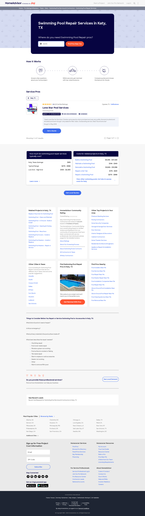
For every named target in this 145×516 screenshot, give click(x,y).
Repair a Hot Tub (81, 171)
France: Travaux (50, 497)
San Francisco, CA (55, 431)
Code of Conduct (104, 471)
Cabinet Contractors (98, 237)
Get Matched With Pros (72, 302)
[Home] (20, 3)
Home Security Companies (100, 223)
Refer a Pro (102, 454)
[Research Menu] (138, 3)
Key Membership (77, 454)
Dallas (30, 286)
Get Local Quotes (72, 193)
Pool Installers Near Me (98, 267)
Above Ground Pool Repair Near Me (102, 293)
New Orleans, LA (78, 426)
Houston (31, 297)
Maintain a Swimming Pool (85, 164)
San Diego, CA (30, 431)
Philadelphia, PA (31, 428)
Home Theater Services (99, 240)
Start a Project (99, 3)
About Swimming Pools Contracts (71, 249)
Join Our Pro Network (115, 3)
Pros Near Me (102, 457)
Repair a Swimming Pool (84, 175)
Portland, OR (54, 428)
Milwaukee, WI (30, 426)
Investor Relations (104, 482)
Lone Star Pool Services (56, 107)
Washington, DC (101, 431)
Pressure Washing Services (100, 216)
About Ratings (64, 241)
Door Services (95, 230)
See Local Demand (110, 379)
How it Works (102, 476)
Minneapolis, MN (55, 426)
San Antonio (32, 303)
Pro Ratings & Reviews (31, 8)
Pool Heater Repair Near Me (100, 278)
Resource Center (103, 452)
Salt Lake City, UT (78, 428)
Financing (75, 457)
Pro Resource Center (79, 476)
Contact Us (102, 474)
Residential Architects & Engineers (102, 244)
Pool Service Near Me (98, 271)
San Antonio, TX (101, 428)
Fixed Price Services (78, 452)
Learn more (35, 181)
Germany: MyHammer (62, 497)
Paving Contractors (97, 220)
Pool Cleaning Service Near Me (101, 297)
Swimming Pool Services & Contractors (62, 8)
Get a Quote (51, 131)
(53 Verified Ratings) (61, 104)
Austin (31, 279)
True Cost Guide (103, 449)
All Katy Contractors (66, 255)
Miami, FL (99, 423)
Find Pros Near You (75, 44)
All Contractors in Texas (67, 252)
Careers (101, 484)
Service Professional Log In (81, 471)
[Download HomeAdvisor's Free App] (31, 485)
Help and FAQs (103, 479)
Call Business (115, 104)
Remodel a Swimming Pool (85, 167)
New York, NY (100, 426)
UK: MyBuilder (95, 497)
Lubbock (31, 300)
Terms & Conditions (83, 508)
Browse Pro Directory (79, 449)
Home (21, 8)
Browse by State (48, 416)
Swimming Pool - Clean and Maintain (40, 217)
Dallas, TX (99, 420)
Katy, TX (32, 98)
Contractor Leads (78, 479)
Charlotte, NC (54, 420)
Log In (129, 3)
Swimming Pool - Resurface (37, 231)
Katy (46, 8)
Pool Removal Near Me (98, 300)
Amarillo (31, 276)
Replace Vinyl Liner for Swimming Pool (41, 214)
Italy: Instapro (72, 497)
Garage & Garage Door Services (101, 226)
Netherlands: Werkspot (83, 497)
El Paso (31, 290)
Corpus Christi (33, 283)
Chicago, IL (76, 420)
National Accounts (78, 482)
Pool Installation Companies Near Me (103, 281)
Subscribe (38, 467)
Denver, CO (30, 423)
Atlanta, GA (29, 420)
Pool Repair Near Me (97, 274)
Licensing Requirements (106, 462)
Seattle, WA (76, 431)
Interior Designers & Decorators (101, 233)
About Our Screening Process (69, 244)
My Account (102, 446)
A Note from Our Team (105, 459)
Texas (42, 8)
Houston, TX (53, 423)
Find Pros (75, 446)
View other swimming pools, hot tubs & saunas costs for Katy (95, 180)
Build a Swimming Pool (83, 160)
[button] (72, 415)
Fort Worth (32, 293)
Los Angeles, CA (78, 423)
